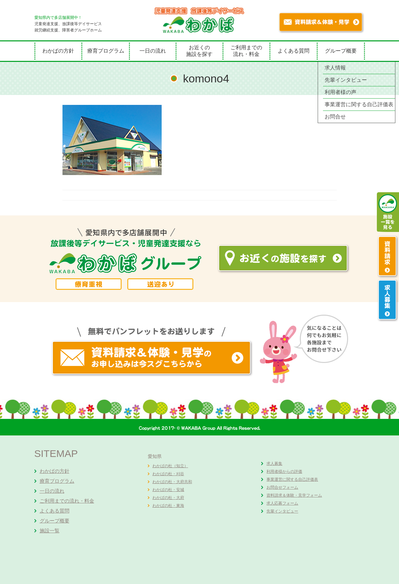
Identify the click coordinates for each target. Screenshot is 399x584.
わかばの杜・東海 (168, 505)
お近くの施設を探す (199, 51)
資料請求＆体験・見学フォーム (294, 495)
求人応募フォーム (282, 503)
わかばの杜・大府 (168, 497)
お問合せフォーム (282, 487)
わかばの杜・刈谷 (168, 474)
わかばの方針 (58, 51)
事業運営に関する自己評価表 (292, 479)
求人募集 (274, 463)
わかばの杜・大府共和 (172, 481)
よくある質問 (293, 51)
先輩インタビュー (282, 511)
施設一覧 (50, 530)
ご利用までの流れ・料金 (246, 51)
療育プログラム (105, 51)
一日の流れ (153, 51)
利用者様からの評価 (284, 471)
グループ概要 (341, 51)
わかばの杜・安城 (168, 489)
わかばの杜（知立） (170, 466)
